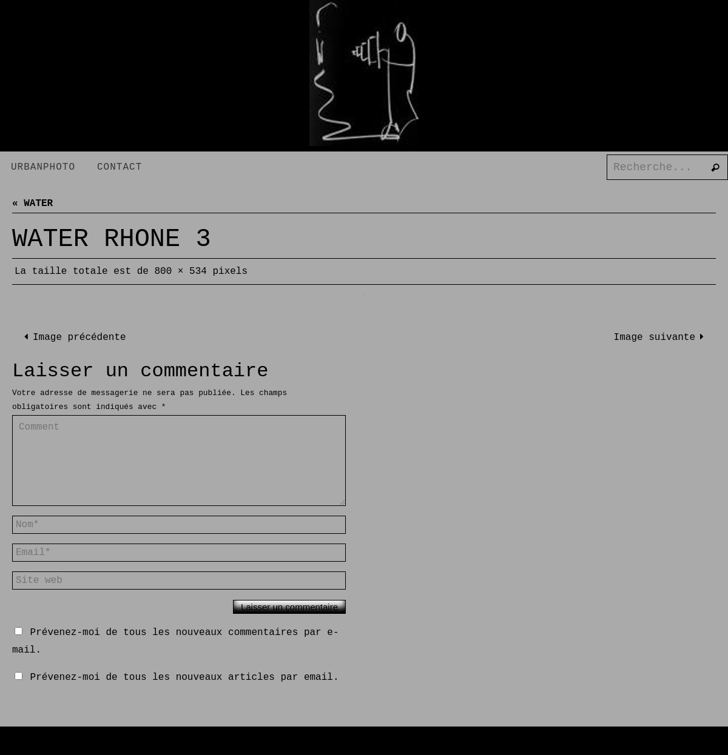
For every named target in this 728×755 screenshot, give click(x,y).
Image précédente (72, 337)
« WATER (32, 203)
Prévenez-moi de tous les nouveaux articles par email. (184, 677)
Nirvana (371, 745)
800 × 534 (180, 271)
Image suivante (661, 337)
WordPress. (425, 745)
